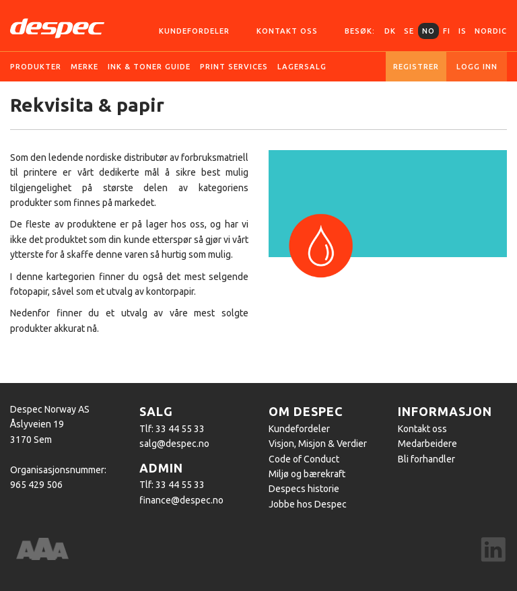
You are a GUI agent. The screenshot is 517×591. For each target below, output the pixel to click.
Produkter (35, 67)
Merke (84, 67)
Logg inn (476, 67)
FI (446, 31)
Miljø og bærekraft (307, 473)
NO (428, 31)
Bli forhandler (426, 459)
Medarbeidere (427, 443)
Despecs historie (304, 488)
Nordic (491, 31)
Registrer (416, 67)
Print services (234, 67)
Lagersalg (301, 67)
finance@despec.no (181, 500)
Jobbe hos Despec (308, 504)
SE (409, 31)
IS (462, 31)
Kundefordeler (194, 31)
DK (390, 31)
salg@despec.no (174, 443)
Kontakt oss (287, 31)
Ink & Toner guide (149, 67)
